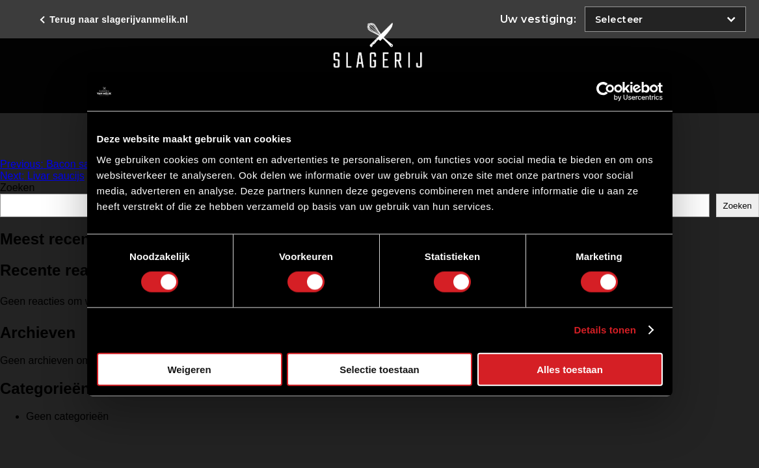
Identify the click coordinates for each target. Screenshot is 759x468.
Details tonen (605, 329)
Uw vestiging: (538, 19)
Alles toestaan (570, 368)
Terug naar (117, 19)
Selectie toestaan (379, 368)
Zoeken (17, 187)
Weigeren (189, 368)
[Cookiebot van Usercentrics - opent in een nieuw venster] (606, 91)
